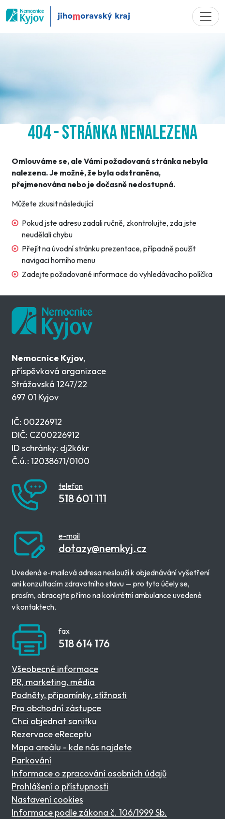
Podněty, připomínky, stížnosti (69, 695)
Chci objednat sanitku (54, 721)
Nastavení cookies (47, 799)
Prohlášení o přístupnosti (60, 786)
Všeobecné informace (55, 668)
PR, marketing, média (53, 681)
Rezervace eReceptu (51, 734)
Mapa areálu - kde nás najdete (72, 747)
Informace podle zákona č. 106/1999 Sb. (89, 812)
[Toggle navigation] (205, 16)
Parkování (31, 760)
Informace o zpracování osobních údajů (89, 773)
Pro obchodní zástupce (56, 708)
